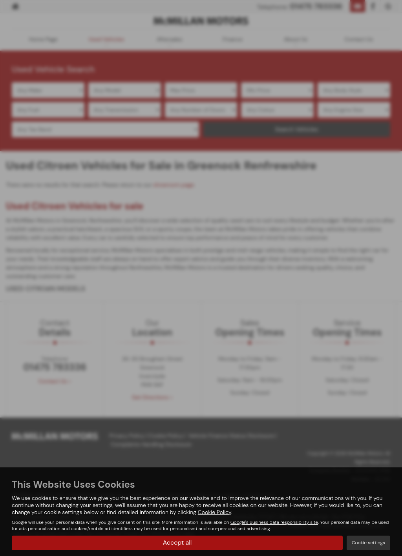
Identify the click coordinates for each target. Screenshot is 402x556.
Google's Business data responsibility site (274, 522)
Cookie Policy (214, 512)
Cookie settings (368, 543)
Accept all (177, 542)
